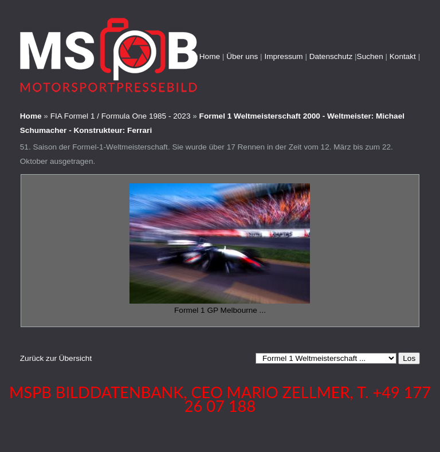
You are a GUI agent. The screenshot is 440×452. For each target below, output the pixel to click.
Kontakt (403, 56)
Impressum (283, 56)
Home (209, 56)
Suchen (370, 56)
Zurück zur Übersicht (56, 358)
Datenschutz (331, 56)
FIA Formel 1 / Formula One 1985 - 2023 (120, 116)
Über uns (242, 56)
